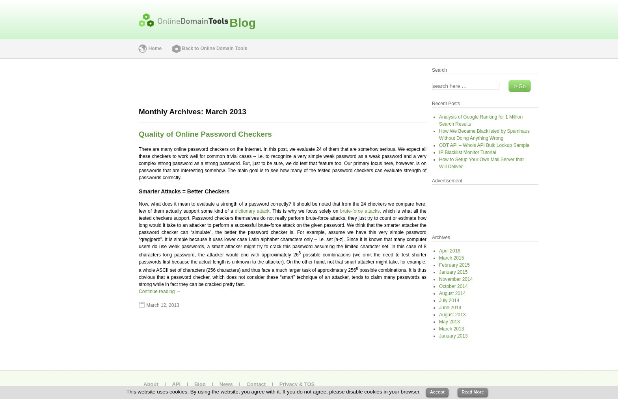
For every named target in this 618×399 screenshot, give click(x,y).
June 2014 (450, 307)
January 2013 (453, 336)
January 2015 (453, 272)
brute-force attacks (360, 211)
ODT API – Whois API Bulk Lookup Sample (484, 145)
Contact (256, 384)
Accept (437, 392)
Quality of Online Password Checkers (205, 134)
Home (155, 48)
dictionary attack (252, 211)
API (176, 384)
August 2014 (452, 293)
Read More (473, 392)
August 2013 (452, 314)
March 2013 (451, 329)
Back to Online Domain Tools (215, 48)
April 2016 (449, 251)
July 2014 (449, 300)
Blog (242, 22)
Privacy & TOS (297, 384)
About (150, 384)
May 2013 (449, 322)
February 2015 (454, 265)
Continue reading (160, 291)
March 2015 (451, 258)
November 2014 (456, 279)
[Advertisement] (72, 183)
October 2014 (453, 286)
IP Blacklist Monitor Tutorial (467, 152)
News (226, 384)
